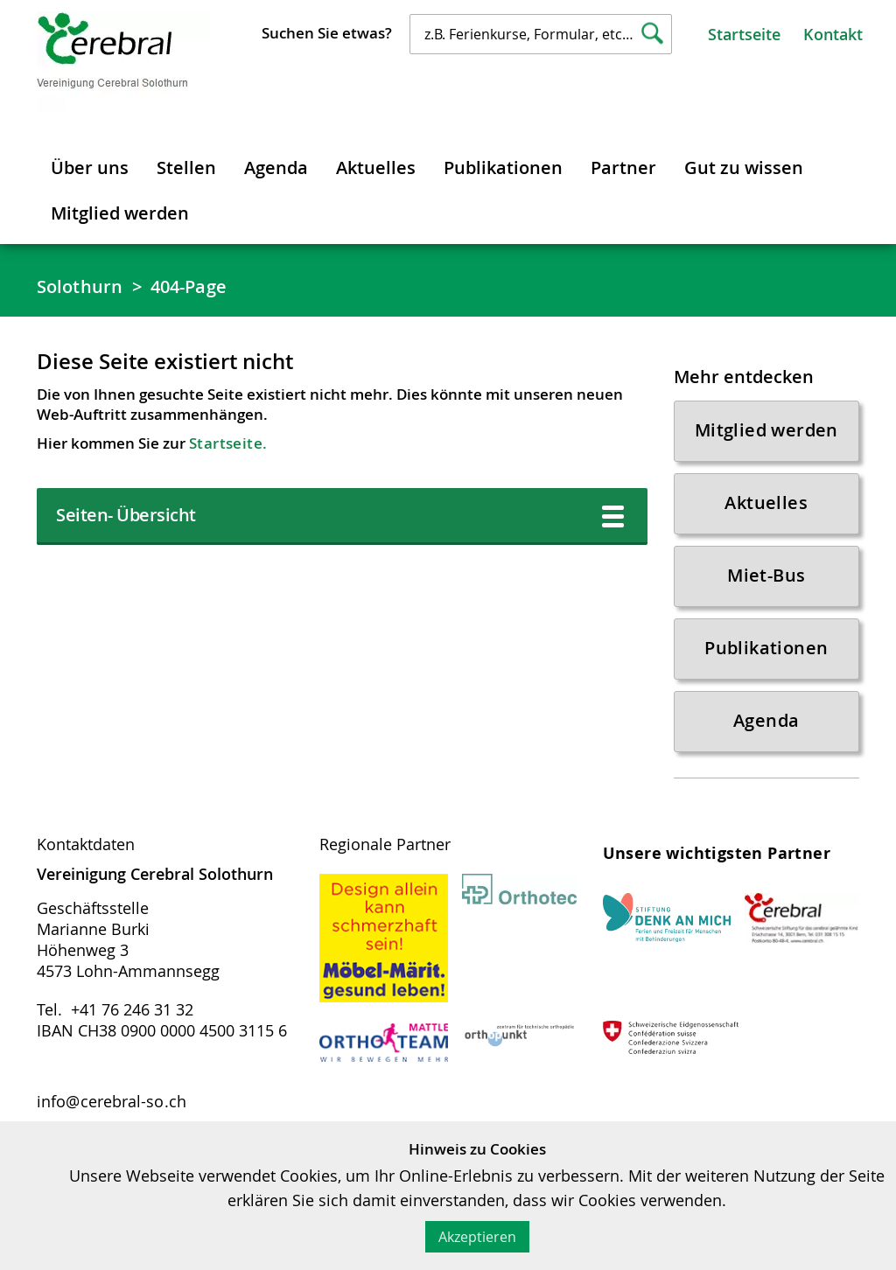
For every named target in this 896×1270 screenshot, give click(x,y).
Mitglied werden (120, 213)
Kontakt (833, 34)
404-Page (188, 286)
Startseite (744, 34)
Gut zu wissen (743, 167)
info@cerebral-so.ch (111, 1101)
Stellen (186, 167)
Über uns (90, 167)
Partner (623, 167)
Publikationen (503, 167)
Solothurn (79, 286)
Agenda (276, 167)
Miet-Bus (766, 575)
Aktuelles (376, 167)
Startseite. (228, 443)
